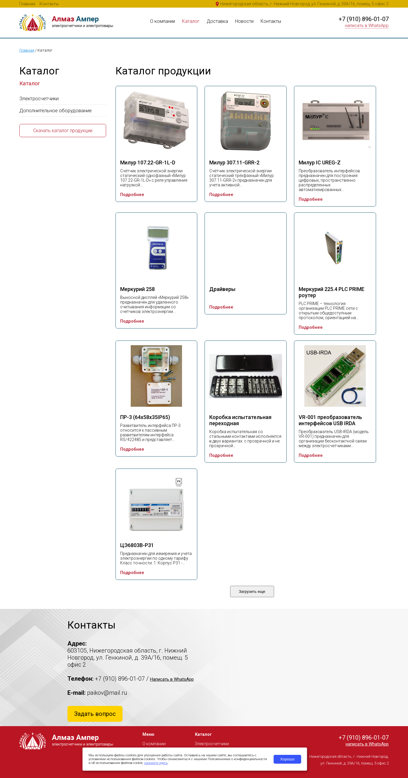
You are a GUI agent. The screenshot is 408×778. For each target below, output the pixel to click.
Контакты (49, 3)
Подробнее (132, 194)
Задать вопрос (95, 713)
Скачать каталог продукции (62, 130)
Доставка (217, 21)
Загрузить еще (252, 591)
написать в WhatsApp (367, 25)
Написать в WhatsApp (172, 679)
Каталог (191, 21)
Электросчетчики (39, 98)
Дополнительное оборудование (55, 110)
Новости (244, 21)
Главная (27, 3)
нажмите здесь (156, 763)
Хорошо (287, 759)
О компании (162, 21)
